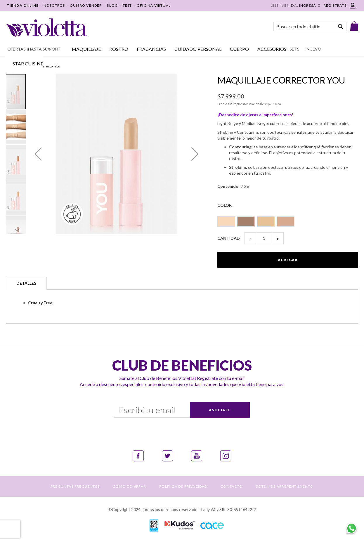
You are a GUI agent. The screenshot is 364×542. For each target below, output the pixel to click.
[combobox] (309, 26)
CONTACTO (231, 486)
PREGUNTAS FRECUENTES (75, 486)
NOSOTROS (54, 5)
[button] (38, 154)
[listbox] (287, 219)
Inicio (10, 66)
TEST (127, 5)
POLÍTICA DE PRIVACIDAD (183, 486)
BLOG (112, 5)
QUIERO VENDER (86, 5)
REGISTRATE (335, 5)
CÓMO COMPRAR (129, 486)
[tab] (26, 283)
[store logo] (46, 27)
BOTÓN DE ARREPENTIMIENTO (284, 486)
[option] (226, 221)
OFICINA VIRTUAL (154, 5)
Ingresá (307, 5)
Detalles (26, 283)
